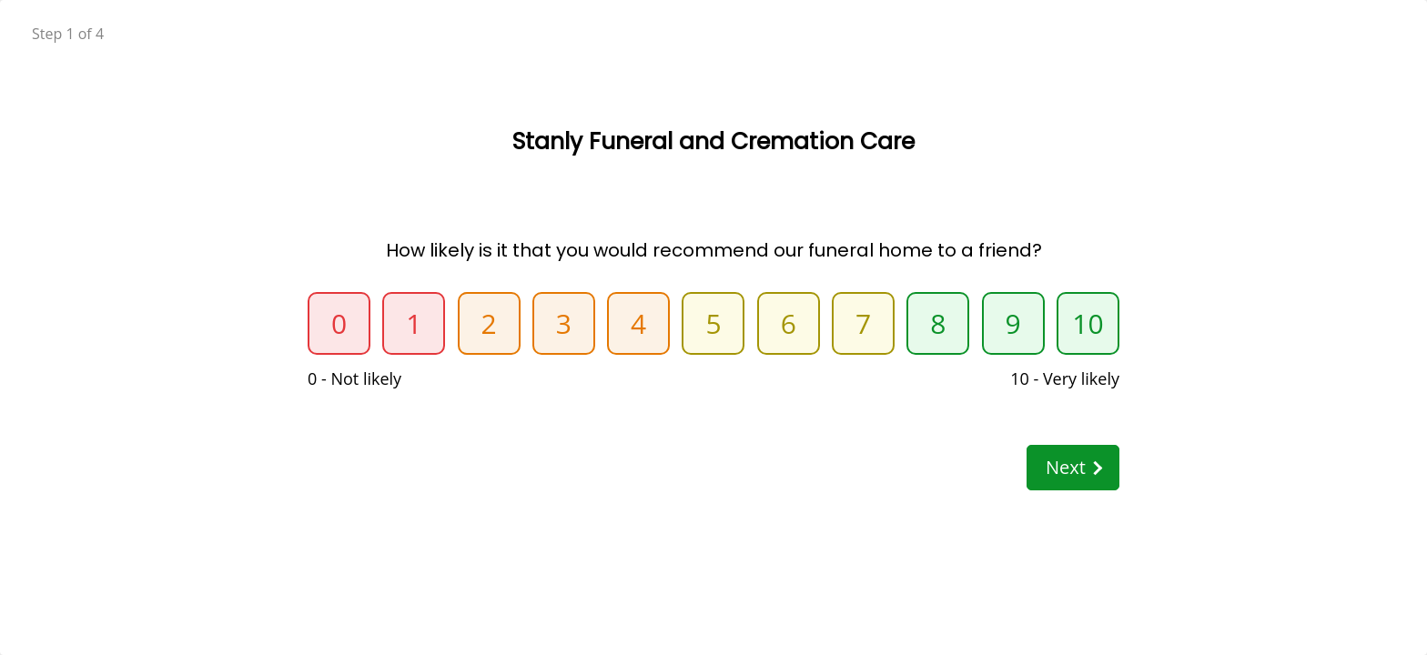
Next (1074, 467)
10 (1087, 323)
